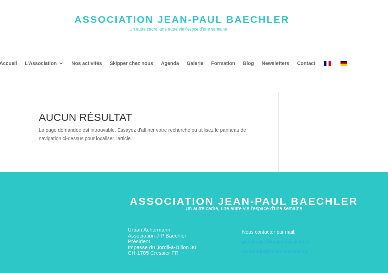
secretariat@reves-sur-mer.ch (274, 251)
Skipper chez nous (131, 63)
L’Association (41, 63)
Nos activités (86, 63)
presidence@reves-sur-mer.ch (275, 242)
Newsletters (276, 63)
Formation (223, 63)
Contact (306, 63)
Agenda (170, 63)
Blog (248, 63)
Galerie (195, 63)
